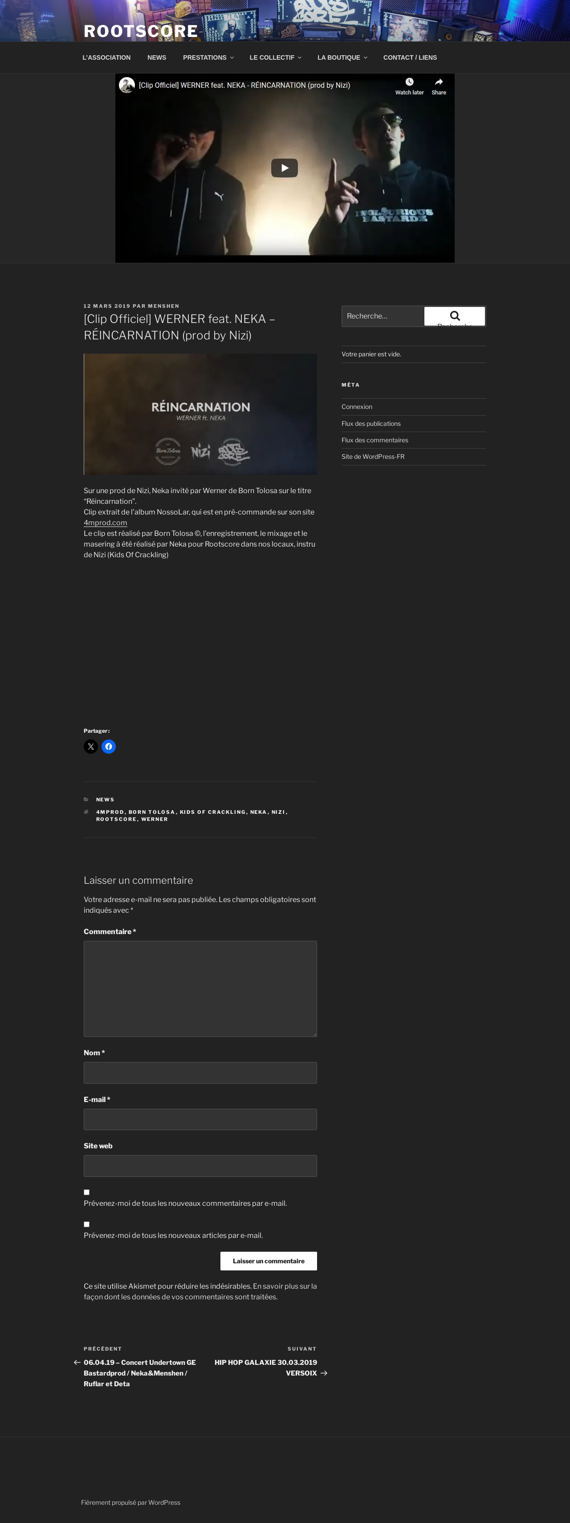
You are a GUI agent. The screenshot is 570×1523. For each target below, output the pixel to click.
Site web (98, 1146)
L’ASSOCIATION (107, 57)
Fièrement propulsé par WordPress (130, 1502)
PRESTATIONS (209, 57)
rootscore (116, 819)
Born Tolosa (152, 812)
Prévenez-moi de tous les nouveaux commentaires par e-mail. (185, 1203)
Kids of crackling (213, 812)
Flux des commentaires (375, 440)
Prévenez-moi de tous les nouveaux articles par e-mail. (173, 1235)
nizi (279, 812)
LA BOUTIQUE (343, 57)
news (105, 799)
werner (155, 819)
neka (259, 812)
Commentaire (110, 931)
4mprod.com (105, 523)
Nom (94, 1053)
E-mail (97, 1099)
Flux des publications (371, 423)
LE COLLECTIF (276, 57)
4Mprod (110, 812)
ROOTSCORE (141, 31)
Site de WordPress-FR (373, 456)
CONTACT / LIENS (410, 57)
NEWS (156, 57)
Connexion (357, 406)
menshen (163, 306)
